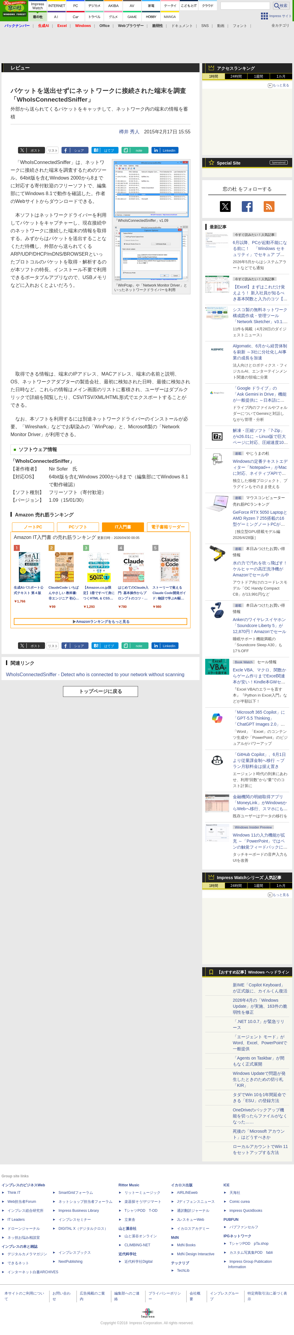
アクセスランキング (236, 68)
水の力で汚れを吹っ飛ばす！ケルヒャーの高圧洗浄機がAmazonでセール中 (260, 568)
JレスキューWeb (190, 1220)
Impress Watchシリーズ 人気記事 (249, 877)
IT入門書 (123, 527)
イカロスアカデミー (193, 1228)
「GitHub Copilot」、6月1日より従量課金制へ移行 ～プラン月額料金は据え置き (259, 760)
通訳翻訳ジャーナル (193, 1211)
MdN (175, 1237)
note (139, 150)
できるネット (18, 1263)
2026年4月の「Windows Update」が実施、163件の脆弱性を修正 (260, 1006)
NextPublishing (70, 1261)
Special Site (229, 163)
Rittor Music (128, 1185)
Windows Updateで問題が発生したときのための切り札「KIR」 (259, 1079)
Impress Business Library (78, 1211)
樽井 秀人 (129, 131)
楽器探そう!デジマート (142, 1202)
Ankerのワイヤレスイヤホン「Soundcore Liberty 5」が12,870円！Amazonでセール (259, 625)
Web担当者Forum (22, 1202)
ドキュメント (182, 26)
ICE (227, 1185)
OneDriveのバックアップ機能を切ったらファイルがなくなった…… (260, 1116)
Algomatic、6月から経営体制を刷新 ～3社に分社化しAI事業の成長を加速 (260, 351)
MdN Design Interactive (195, 1254)
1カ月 (281, 76)
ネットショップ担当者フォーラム (85, 1202)
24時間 (236, 76)
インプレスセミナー (74, 1220)
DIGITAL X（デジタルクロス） (83, 1228)
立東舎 (129, 1220)
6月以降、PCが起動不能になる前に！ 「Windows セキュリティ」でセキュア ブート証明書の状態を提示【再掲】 (260, 254)
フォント (240, 26)
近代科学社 (127, 1254)
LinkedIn (169, 150)
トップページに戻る (100, 691)
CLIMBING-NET (137, 1245)
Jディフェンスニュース (196, 1202)
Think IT (14, 1193)
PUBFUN (231, 1220)
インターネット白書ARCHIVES (33, 1272)
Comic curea (240, 1202)
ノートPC (33, 527)
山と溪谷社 (127, 1228)
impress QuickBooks (246, 1211)
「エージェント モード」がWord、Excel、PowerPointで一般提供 (260, 1042)
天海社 (235, 1193)
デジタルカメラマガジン (27, 1254)
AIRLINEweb (187, 1193)
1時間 (213, 76)
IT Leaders (16, 1220)
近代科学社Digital (138, 1261)
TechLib (183, 1270)
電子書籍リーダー (168, 527)
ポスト (35, 150)
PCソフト (78, 527)
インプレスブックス (74, 1252)
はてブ (109, 150)
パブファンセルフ (244, 1227)
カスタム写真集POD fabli (251, 1252)
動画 (220, 26)
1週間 (258, 76)
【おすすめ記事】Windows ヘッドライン (253, 972)
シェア (79, 150)
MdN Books (186, 1245)
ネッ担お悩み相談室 (24, 1237)
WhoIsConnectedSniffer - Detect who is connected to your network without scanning (95, 674)
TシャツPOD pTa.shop (249, 1243)
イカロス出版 (182, 1185)
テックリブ (180, 1263)
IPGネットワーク (237, 1236)
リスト (53, 150)
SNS (205, 26)
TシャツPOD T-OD (141, 1211)
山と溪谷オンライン (140, 1236)
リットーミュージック (142, 1193)
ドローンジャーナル (24, 1228)
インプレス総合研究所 (26, 1211)
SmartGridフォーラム (75, 1193)
